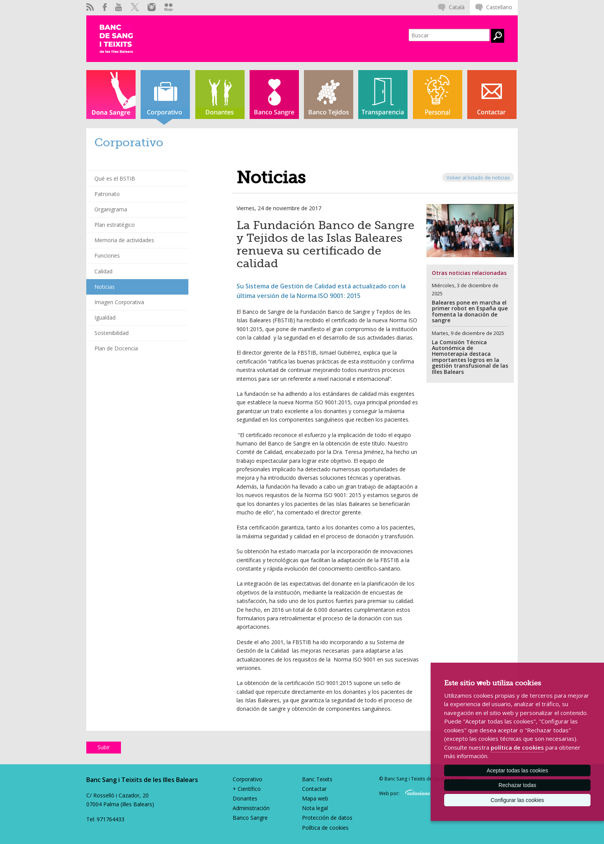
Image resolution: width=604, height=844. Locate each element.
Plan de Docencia (116, 348)
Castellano (499, 7)
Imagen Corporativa (119, 302)
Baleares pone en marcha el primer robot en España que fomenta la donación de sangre (470, 311)
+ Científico (247, 788)
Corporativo (247, 779)
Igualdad (105, 317)
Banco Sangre (250, 817)
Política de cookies (325, 827)
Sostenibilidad (111, 333)
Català (457, 7)
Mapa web (315, 798)
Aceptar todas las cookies (517, 770)
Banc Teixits (317, 779)
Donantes (245, 798)
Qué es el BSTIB (114, 178)
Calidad (103, 271)
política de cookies (517, 747)
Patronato (107, 194)
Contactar (314, 788)
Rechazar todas (517, 785)
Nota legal (315, 808)
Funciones (107, 255)
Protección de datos (327, 817)
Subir (103, 747)
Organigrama (110, 209)
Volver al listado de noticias (478, 177)
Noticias (104, 286)
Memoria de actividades (124, 240)
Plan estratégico (114, 224)
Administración (251, 808)
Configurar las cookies (517, 800)
